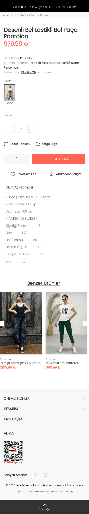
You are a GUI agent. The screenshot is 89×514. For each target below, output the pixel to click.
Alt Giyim (32, 15)
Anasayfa (8, 15)
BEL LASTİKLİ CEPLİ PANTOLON (62, 363)
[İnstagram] (43, 475)
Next (85, 323)
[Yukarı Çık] (44, 507)
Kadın (20, 15)
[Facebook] (37, 475)
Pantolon (45, 15)
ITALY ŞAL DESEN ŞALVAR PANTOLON (20, 363)
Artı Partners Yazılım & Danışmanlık (60, 485)
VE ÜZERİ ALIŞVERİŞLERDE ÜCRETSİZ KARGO (44, 7)
